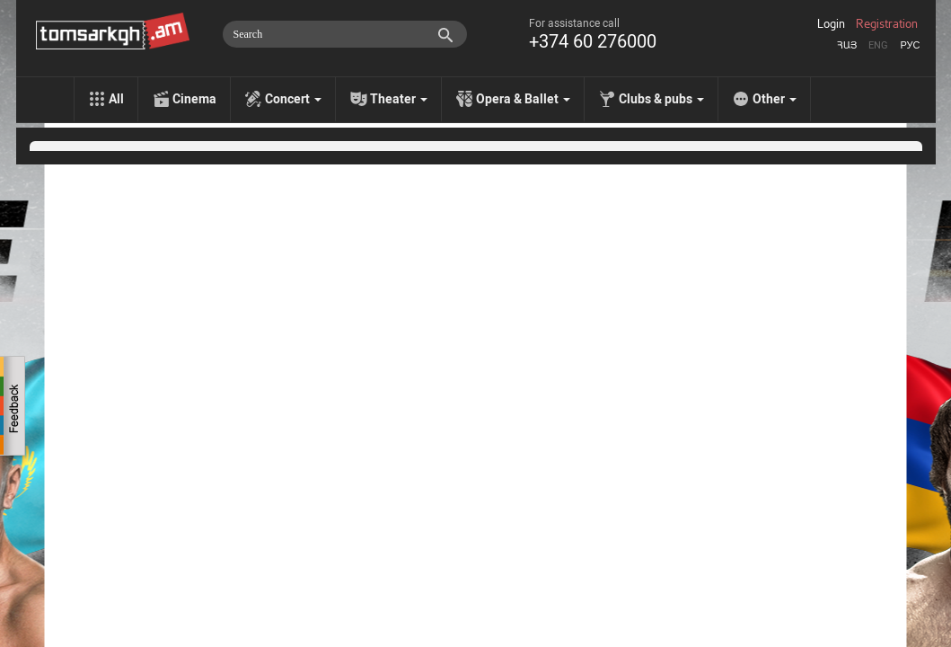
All (116, 99)
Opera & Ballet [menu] (523, 99)
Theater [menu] (398, 99)
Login (831, 24)
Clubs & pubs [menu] (661, 99)
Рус (910, 45)
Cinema (194, 99)
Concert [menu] (293, 99)
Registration (887, 24)
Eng (878, 45)
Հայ (847, 45)
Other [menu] (775, 99)
